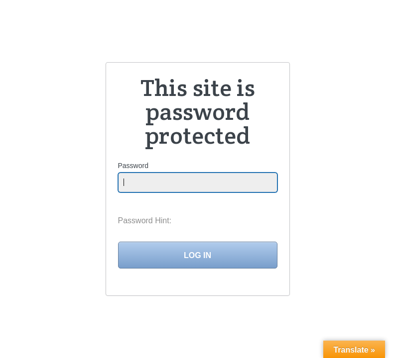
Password (133, 166)
